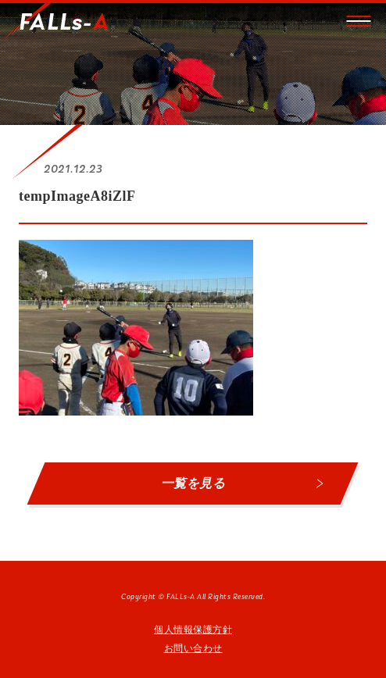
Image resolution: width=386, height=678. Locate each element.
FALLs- (64, 23)
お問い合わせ (193, 648)
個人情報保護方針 (193, 629)
